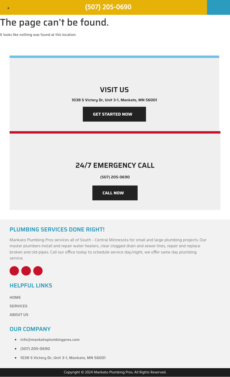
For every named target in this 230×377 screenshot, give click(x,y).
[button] (218, 5)
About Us (19, 315)
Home (15, 298)
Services (19, 306)
